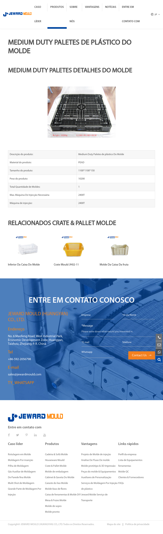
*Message (87, 325)
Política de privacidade (137, 524)
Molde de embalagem (56, 472)
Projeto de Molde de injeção (96, 454)
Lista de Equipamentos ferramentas (130, 463)
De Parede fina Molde (19, 477)
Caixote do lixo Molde (56, 483)
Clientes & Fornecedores (131, 477)
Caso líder (37, 14)
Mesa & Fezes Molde (55, 500)
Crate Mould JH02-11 (66, 264)
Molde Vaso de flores (56, 489)
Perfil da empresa (127, 454)
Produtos (57, 7)
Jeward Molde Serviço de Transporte (94, 497)
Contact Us (141, 355)
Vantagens (92, 7)
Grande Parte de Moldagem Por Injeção (24, 492)
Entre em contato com (131, 14)
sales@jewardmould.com (24, 374)
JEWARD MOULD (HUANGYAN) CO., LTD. (42, 524)
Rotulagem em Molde (19, 454)
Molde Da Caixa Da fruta (114, 264)
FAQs (121, 483)
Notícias (110, 7)
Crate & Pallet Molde (56, 466)
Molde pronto (52, 512)
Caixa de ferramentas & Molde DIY (63, 494)
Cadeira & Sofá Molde (56, 454)
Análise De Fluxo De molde (95, 460)
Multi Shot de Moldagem (21, 483)
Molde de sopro (53, 506)
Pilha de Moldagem (18, 466)
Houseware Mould (54, 460)
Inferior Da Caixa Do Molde (24, 264)
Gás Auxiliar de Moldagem (22, 472)
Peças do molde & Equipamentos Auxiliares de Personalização (98, 475)
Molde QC (123, 472)
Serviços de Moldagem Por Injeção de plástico (99, 486)
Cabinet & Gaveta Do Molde (59, 477)
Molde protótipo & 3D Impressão (98, 466)
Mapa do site (114, 524)
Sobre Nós (74, 14)
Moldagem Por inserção (20, 460)
